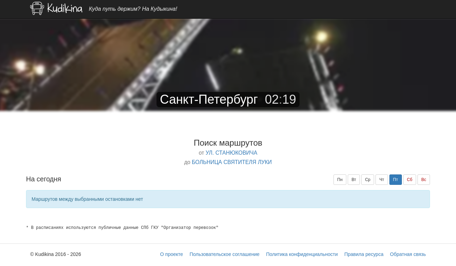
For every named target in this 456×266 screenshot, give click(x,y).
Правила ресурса (363, 254)
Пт (395, 179)
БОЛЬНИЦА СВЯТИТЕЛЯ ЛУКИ (232, 162)
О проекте (171, 254)
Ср (367, 179)
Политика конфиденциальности (302, 254)
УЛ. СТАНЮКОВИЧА (231, 153)
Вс (423, 179)
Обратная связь (408, 254)
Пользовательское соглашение (224, 254)
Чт (381, 179)
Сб (410, 179)
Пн (340, 179)
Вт (354, 179)
